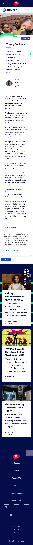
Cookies (16, 529)
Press (16, 485)
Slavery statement (16, 535)
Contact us (16, 501)
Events (16, 470)
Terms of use (16, 526)
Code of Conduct (16, 493)
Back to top (29, 453)
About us (16, 463)
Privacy (16, 532)
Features (25, 38)
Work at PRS (16, 478)
